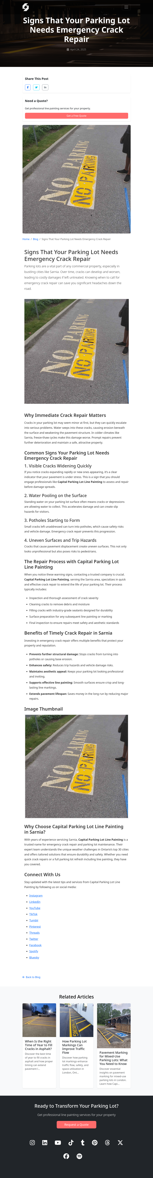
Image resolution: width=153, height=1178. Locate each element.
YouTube (34, 908)
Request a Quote (76, 1124)
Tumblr (34, 920)
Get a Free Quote (76, 115)
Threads (34, 933)
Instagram (36, 895)
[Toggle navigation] (126, 7)
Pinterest (35, 926)
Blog (35, 239)
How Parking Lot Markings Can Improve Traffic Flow (74, 1047)
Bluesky (34, 957)
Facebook (35, 945)
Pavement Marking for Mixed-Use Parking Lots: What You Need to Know (114, 1058)
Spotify (33, 951)
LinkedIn (35, 902)
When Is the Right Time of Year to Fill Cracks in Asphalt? (38, 1045)
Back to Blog (31, 977)
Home (26, 239)
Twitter (33, 939)
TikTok (33, 914)
